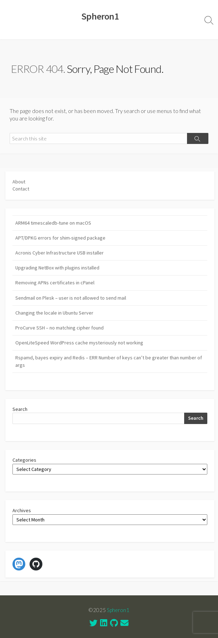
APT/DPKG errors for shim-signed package (60, 238)
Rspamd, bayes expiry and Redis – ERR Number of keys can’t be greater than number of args (108, 361)
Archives (21, 510)
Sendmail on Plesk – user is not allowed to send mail (70, 298)
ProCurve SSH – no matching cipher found (59, 328)
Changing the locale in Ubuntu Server (54, 313)
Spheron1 (118, 610)
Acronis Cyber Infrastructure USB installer (59, 253)
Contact (20, 189)
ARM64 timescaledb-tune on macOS (53, 223)
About (18, 181)
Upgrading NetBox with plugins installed (57, 267)
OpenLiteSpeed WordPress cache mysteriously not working (79, 342)
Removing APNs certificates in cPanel (54, 282)
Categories (24, 460)
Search (19, 409)
